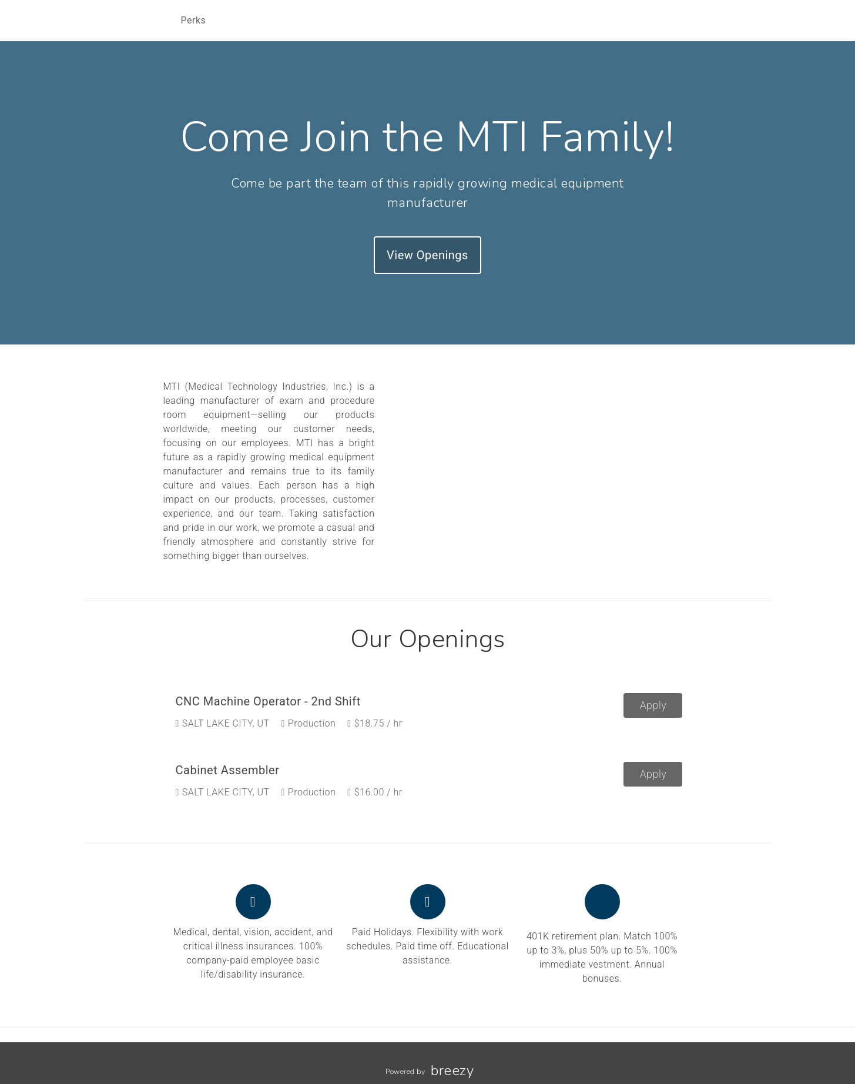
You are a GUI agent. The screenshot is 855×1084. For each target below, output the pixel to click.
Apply (653, 705)
